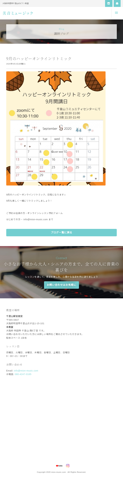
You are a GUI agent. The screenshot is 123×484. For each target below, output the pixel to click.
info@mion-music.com (26, 370)
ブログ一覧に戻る (61, 232)
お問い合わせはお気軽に (61, 285)
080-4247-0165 (23, 374)
